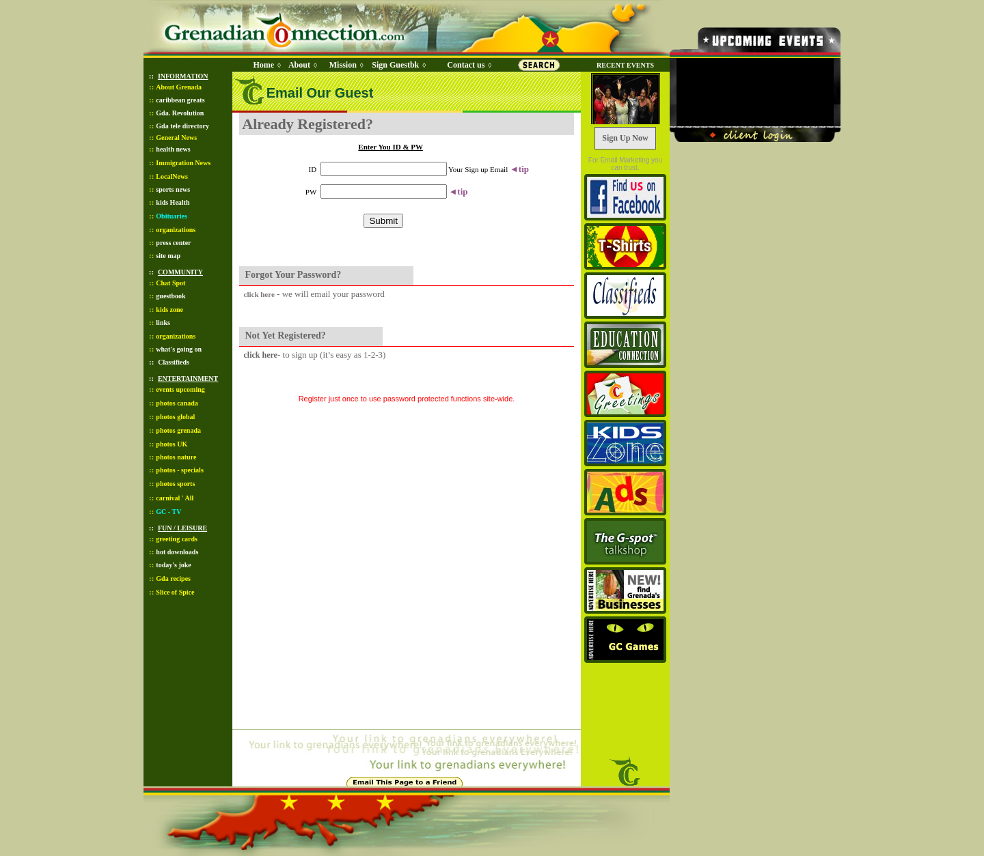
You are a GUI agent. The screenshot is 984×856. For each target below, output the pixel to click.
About (299, 65)
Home (263, 65)
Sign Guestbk (398, 65)
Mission (343, 65)
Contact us (465, 65)
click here (259, 294)
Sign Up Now (625, 138)
